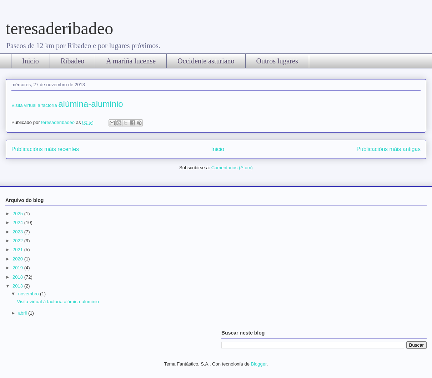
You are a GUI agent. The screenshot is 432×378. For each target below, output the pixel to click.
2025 (18, 213)
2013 (18, 286)
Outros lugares (277, 61)
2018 (18, 277)
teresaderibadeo (59, 28)
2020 (18, 259)
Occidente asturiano (205, 61)
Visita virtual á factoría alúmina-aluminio (58, 301)
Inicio (30, 61)
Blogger (259, 364)
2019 (18, 267)
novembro (29, 293)
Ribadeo (73, 61)
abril (23, 313)
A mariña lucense (131, 61)
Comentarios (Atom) (232, 167)
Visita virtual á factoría (67, 105)
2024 (18, 222)
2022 (18, 240)
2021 (18, 249)
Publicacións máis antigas (389, 149)
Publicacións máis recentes (45, 149)
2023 (18, 231)
